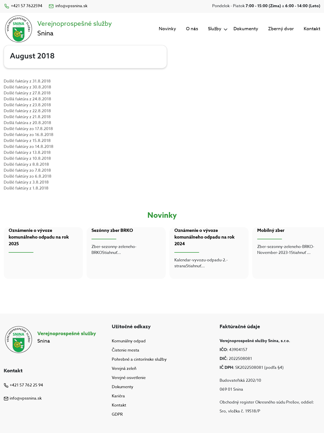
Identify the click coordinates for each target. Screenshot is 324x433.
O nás (192, 29)
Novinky (167, 29)
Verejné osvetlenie (129, 378)
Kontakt (312, 29)
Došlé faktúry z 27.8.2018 (27, 93)
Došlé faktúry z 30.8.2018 (27, 87)
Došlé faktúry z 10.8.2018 (27, 159)
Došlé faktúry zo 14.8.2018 (28, 147)
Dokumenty (245, 29)
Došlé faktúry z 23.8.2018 (27, 105)
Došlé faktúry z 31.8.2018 (27, 81)
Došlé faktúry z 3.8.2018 (26, 182)
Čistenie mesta (125, 350)
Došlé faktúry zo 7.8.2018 (27, 170)
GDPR (117, 415)
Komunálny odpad (129, 341)
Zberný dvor (281, 29)
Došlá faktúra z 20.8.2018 (27, 123)
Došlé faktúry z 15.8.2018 (27, 141)
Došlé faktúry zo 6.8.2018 (27, 176)
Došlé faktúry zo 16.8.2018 (28, 135)
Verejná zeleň (124, 369)
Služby (214, 29)
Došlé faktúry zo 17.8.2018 (28, 129)
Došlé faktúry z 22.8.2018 (27, 111)
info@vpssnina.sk (67, 6)
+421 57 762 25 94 (23, 385)
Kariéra (118, 396)
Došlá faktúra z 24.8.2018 (27, 99)
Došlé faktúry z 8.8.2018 (26, 164)
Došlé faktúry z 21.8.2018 (27, 117)
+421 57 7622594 (23, 6)
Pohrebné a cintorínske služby (139, 359)
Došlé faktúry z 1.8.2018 (26, 188)
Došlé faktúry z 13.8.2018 (27, 153)
